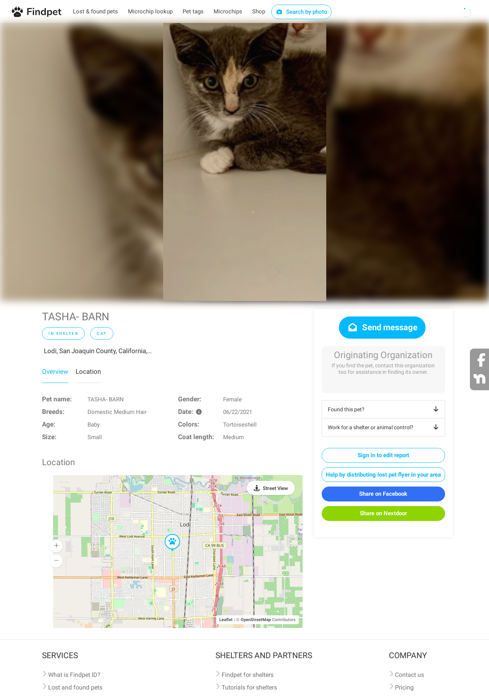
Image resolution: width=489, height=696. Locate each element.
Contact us (409, 674)
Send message (382, 327)
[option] (244, 162)
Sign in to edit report (383, 455)
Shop (258, 11)
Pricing (404, 687)
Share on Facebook (383, 493)
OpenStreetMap (256, 619)
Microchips (228, 11)
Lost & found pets (95, 11)
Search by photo (301, 11)
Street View (275, 488)
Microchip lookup (150, 11)
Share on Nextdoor (383, 513)
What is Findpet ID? (74, 674)
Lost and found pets (75, 687)
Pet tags (193, 11)
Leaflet (226, 619)
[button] (167, 534)
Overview (55, 371)
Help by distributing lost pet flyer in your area (383, 474)
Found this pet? (384, 409)
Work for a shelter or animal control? (384, 427)
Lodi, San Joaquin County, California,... (98, 351)
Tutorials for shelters (249, 687)
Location (88, 371)
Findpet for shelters (248, 674)
